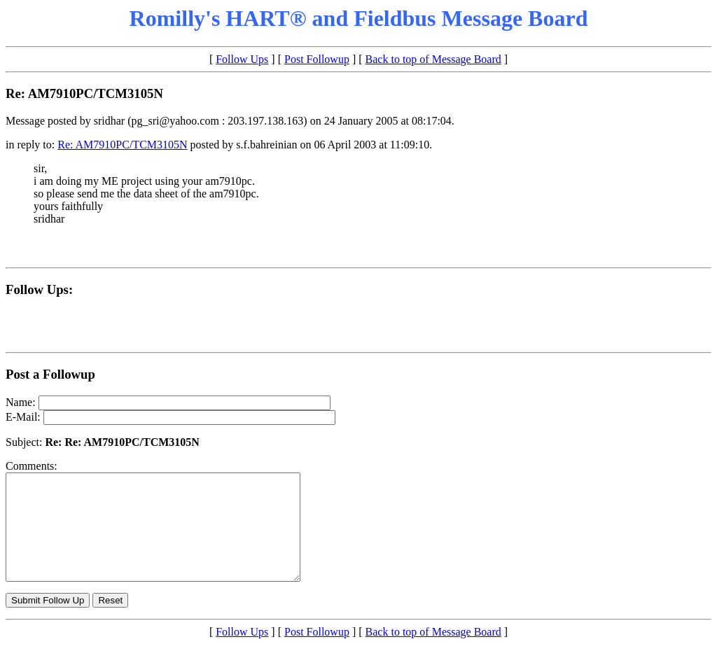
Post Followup (316, 59)
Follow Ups (242, 59)
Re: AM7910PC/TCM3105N (122, 144)
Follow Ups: (39, 289)
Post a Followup (50, 374)
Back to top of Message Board (433, 59)
